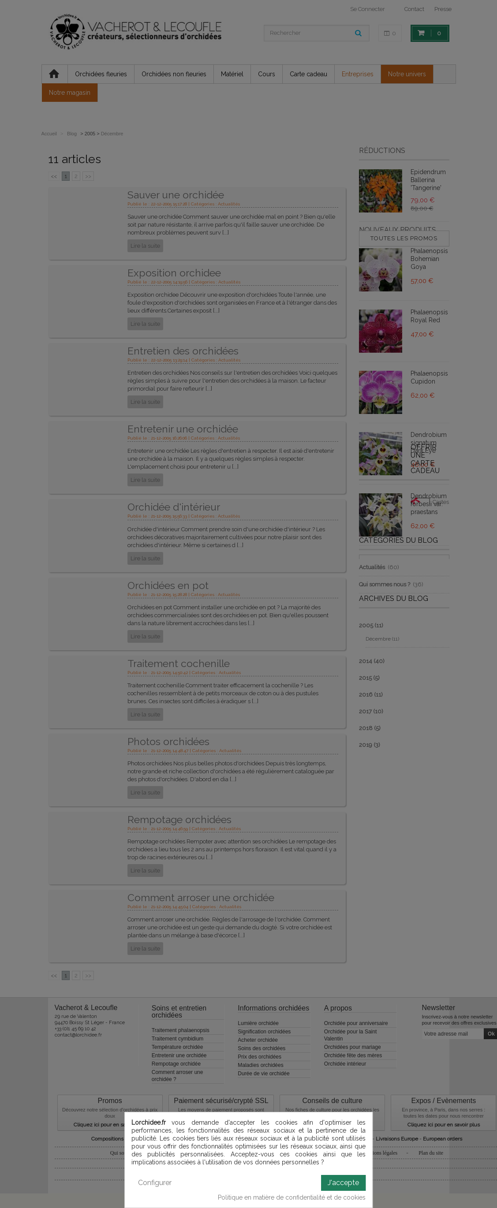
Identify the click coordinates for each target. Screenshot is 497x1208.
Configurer (155, 1182)
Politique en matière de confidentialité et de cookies (292, 1197)
